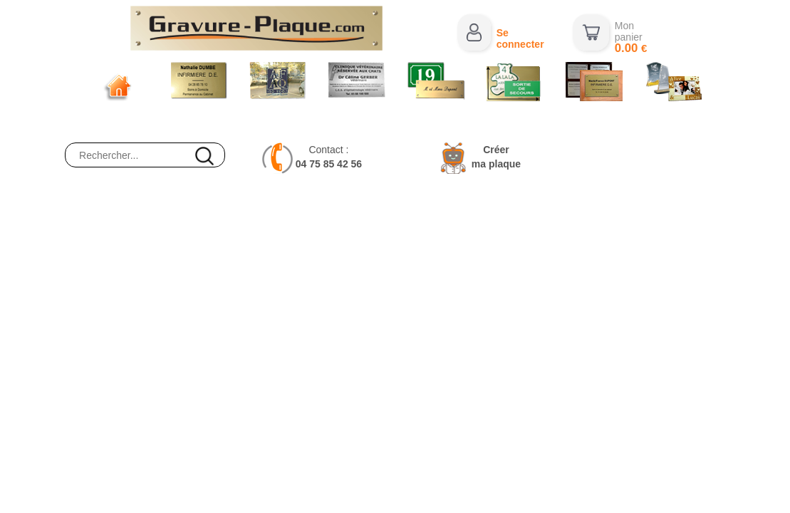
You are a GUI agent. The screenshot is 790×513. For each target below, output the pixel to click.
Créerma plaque (496, 157)
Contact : (329, 157)
